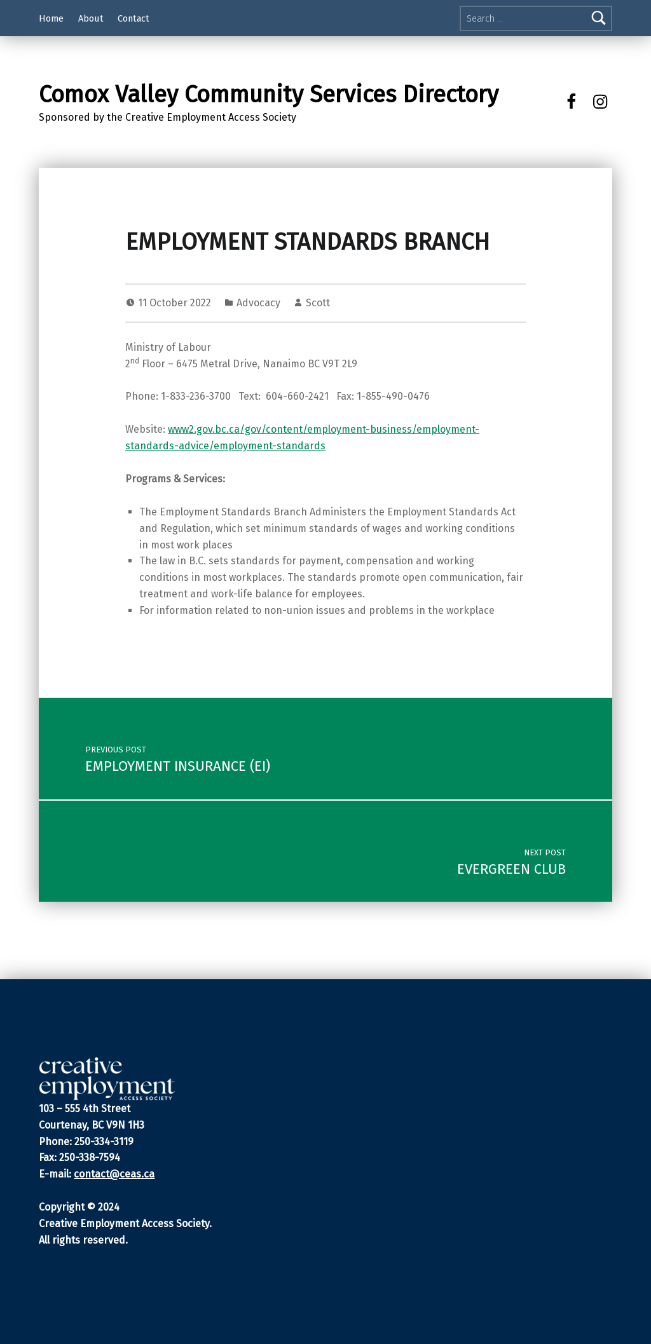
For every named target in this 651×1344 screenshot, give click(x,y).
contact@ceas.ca (114, 1174)
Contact (133, 18)
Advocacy (258, 303)
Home (51, 18)
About (91, 18)
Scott (318, 303)
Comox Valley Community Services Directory (268, 95)
